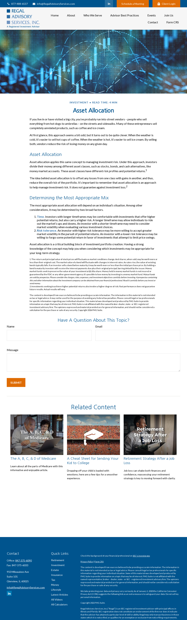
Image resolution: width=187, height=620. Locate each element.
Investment (58, 565)
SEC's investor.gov (141, 556)
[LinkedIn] (109, 3)
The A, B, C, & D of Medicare (33, 458)
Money (55, 584)
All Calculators (59, 604)
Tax (53, 579)
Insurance (57, 574)
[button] (54, 15)
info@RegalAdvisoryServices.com (53, 3)
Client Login (166, 3)
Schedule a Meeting (132, 3)
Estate (55, 569)
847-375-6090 (23, 560)
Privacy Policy (87, 561)
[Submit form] (16, 382)
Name (10, 326)
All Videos (57, 599)
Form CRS (99, 561)
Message (12, 350)
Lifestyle (56, 589)
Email (98, 326)
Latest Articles (59, 594)
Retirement (57, 560)
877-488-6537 (17, 3)
